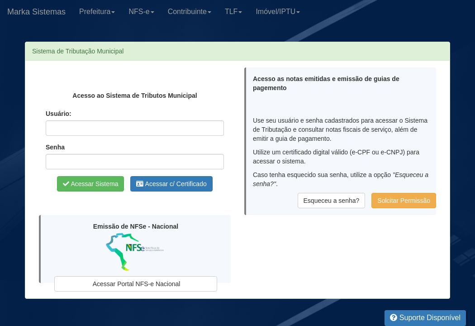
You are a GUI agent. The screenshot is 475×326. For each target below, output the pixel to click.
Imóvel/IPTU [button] (278, 11)
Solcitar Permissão (403, 200)
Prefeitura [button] (97, 11)
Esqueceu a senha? (332, 200)
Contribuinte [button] (189, 11)
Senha (55, 147)
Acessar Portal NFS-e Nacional (135, 284)
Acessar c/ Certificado (171, 183)
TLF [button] (233, 11)
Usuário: (58, 113)
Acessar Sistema (90, 183)
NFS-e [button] (141, 11)
